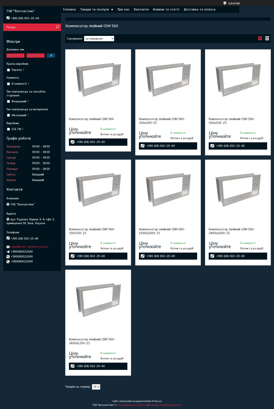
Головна (69, 9)
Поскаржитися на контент (131, 404)
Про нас (124, 9)
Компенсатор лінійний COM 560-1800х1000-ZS (232, 231)
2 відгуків (234, 2)
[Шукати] (57, 27)
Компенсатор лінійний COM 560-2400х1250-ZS (92, 341)
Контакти (141, 9)
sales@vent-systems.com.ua (29, 247)
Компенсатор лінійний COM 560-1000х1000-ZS (162, 231)
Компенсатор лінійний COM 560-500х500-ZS (232, 121)
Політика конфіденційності (165, 404)
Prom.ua (157, 401)
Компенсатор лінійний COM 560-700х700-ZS (92, 231)
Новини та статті (166, 9)
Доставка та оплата (200, 9)
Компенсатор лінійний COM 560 (91, 119)
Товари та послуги (94, 9)
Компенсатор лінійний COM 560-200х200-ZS (162, 121)
